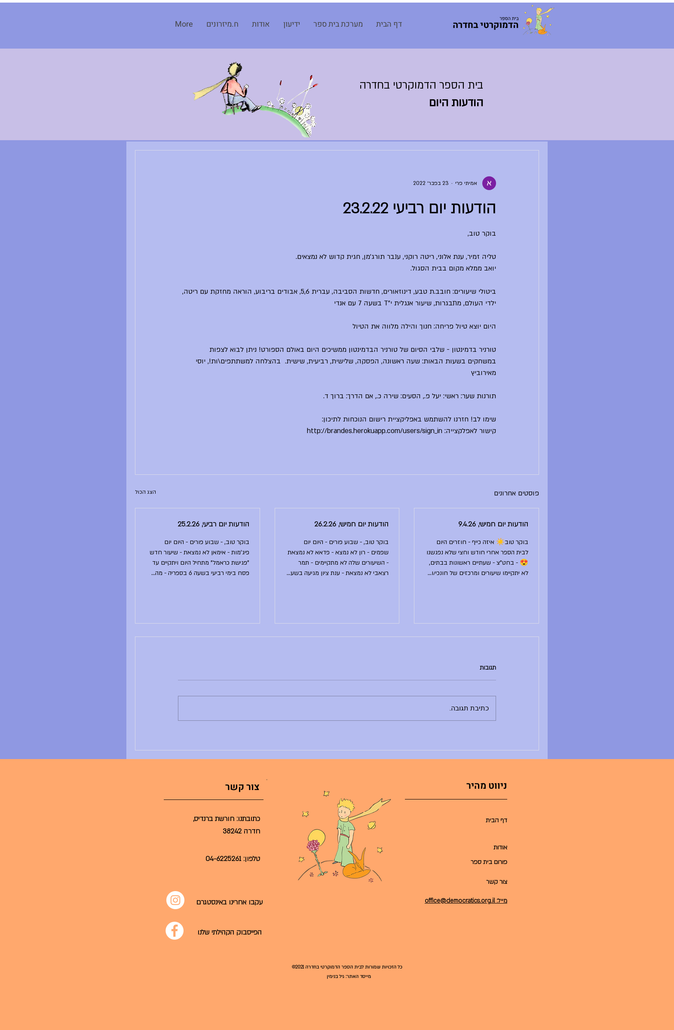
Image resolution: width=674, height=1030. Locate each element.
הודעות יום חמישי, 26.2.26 (351, 524)
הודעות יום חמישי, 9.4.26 (493, 524)
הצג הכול (145, 492)
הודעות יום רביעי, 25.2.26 (213, 524)
